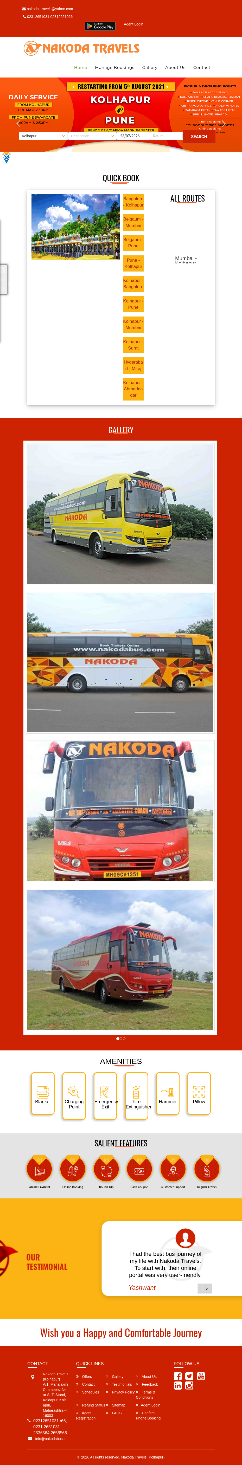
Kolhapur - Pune (133, 304)
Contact (202, 67)
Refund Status (90, 1405)
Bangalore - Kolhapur (133, 202)
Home (80, 67)
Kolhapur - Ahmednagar (133, 389)
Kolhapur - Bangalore (133, 283)
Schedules (87, 1392)
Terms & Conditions (145, 1394)
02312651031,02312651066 (48, 17)
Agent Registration (86, 1415)
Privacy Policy (120, 1392)
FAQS (114, 1413)
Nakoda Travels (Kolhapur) (143, 1457)
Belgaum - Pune (133, 242)
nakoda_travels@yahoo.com (47, 9)
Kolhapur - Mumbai (133, 324)
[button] (207, 1288)
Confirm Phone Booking (148, 1415)
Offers (84, 1376)
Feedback (147, 1384)
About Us (175, 67)
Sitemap (115, 1405)
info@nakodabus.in (51, 1439)
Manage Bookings (114, 67)
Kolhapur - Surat (133, 345)
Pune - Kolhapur (133, 263)
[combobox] (92, 136)
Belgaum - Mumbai (133, 222)
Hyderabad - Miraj (133, 365)
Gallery (150, 67)
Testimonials (119, 1384)
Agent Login (133, 24)
